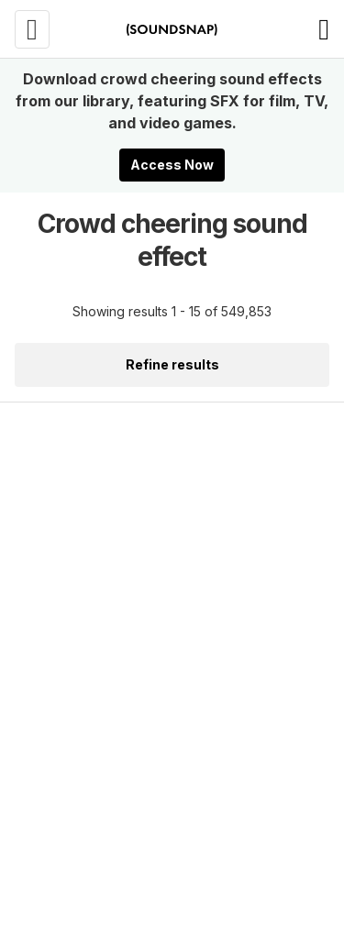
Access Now (172, 164)
